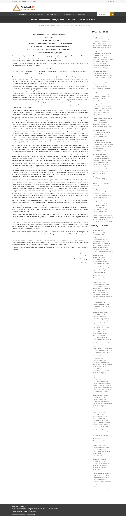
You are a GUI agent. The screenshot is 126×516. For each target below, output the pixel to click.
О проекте (81, 14)
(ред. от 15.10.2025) (102, 306)
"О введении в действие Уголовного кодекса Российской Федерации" (102, 193)
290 (27, 145)
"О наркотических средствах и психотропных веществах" (102, 181)
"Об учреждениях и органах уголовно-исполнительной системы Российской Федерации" (103, 122)
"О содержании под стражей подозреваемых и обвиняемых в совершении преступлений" (102, 109)
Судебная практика (36, 14)
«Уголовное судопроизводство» (48, 509)
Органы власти (69, 14)
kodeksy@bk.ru (32, 511)
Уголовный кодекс (20, 14)
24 (12, 182)
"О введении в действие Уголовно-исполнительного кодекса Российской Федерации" (101, 206)
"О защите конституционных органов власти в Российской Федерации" (103, 218)
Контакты (111, 1)
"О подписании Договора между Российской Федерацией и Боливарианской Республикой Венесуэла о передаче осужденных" (102, 479)
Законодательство (53, 14)
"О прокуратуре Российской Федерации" (101, 133)
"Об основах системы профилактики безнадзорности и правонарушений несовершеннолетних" (103, 145)
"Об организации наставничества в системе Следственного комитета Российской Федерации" (102, 464)
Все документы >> (108, 489)
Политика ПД (31, 514)
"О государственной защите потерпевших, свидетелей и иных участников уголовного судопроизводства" (102, 42)
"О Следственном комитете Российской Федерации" (102, 96)
